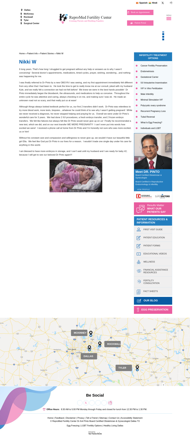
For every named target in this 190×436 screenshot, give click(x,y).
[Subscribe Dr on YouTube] (91, 402)
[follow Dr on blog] (110, 402)
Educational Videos (152, 254)
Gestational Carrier (149, 77)
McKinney (29, 14)
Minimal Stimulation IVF (152, 100)
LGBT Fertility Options (91, 425)
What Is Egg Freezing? (151, 122)
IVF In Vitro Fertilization (152, 88)
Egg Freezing (73, 425)
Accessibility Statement (131, 418)
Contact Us (114, 418)
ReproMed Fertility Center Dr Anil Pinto (70, 421)
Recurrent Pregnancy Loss (153, 111)
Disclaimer (71, 418)
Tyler (26, 20)
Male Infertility (147, 94)
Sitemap (103, 418)
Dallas (27, 10)
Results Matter (159, 209)
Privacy (80, 418)
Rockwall (28, 17)
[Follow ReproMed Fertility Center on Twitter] (163, 3)
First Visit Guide (150, 230)
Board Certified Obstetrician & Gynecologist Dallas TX (114, 421)
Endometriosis (147, 71)
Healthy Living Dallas (113, 425)
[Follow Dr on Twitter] (85, 402)
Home (22, 53)
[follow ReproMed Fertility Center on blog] (171, 3)
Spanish (143, 3)
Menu (169, 15)
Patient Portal (140, 23)
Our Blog (147, 301)
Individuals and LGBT (151, 128)
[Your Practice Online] (95, 433)
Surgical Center (31, 23)
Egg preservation (152, 309)
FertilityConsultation (148, 281)
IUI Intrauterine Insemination (154, 83)
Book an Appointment (140, 12)
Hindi (154, 3)
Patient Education (151, 238)
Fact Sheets (147, 291)
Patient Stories (47, 53)
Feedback (59, 418)
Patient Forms (148, 246)
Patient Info (32, 53)
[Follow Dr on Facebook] (79, 402)
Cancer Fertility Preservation (154, 66)
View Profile (143, 189)
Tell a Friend (92, 418)
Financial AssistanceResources (152, 271)
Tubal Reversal (148, 117)
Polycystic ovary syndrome (153, 105)
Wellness (146, 262)
